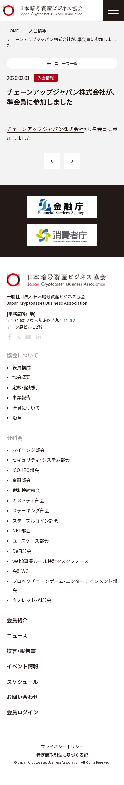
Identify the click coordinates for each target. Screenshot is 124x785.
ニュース (17, 635)
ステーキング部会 (30, 510)
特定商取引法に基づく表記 (62, 755)
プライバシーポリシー (62, 746)
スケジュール (22, 682)
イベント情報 (22, 666)
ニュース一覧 (66, 63)
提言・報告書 (21, 651)
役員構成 (21, 367)
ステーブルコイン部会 (35, 520)
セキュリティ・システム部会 (41, 459)
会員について (26, 407)
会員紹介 (17, 620)
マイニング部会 (28, 450)
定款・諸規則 (25, 387)
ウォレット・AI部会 (31, 600)
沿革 (16, 417)
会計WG (20, 571)
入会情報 (46, 77)
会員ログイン (22, 712)
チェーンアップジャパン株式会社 (45, 128)
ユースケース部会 (30, 540)
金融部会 (21, 480)
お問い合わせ (22, 697)
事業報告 (21, 397)
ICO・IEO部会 (25, 470)
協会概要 (21, 377)
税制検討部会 (26, 490)
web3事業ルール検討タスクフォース (50, 561)
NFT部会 (21, 530)
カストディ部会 (28, 500)
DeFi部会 (21, 551)
